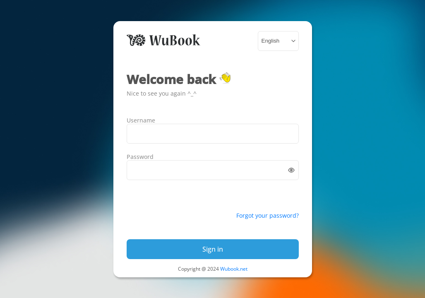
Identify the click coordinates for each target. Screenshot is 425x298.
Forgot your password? (267, 215)
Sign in (212, 249)
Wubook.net (233, 268)
